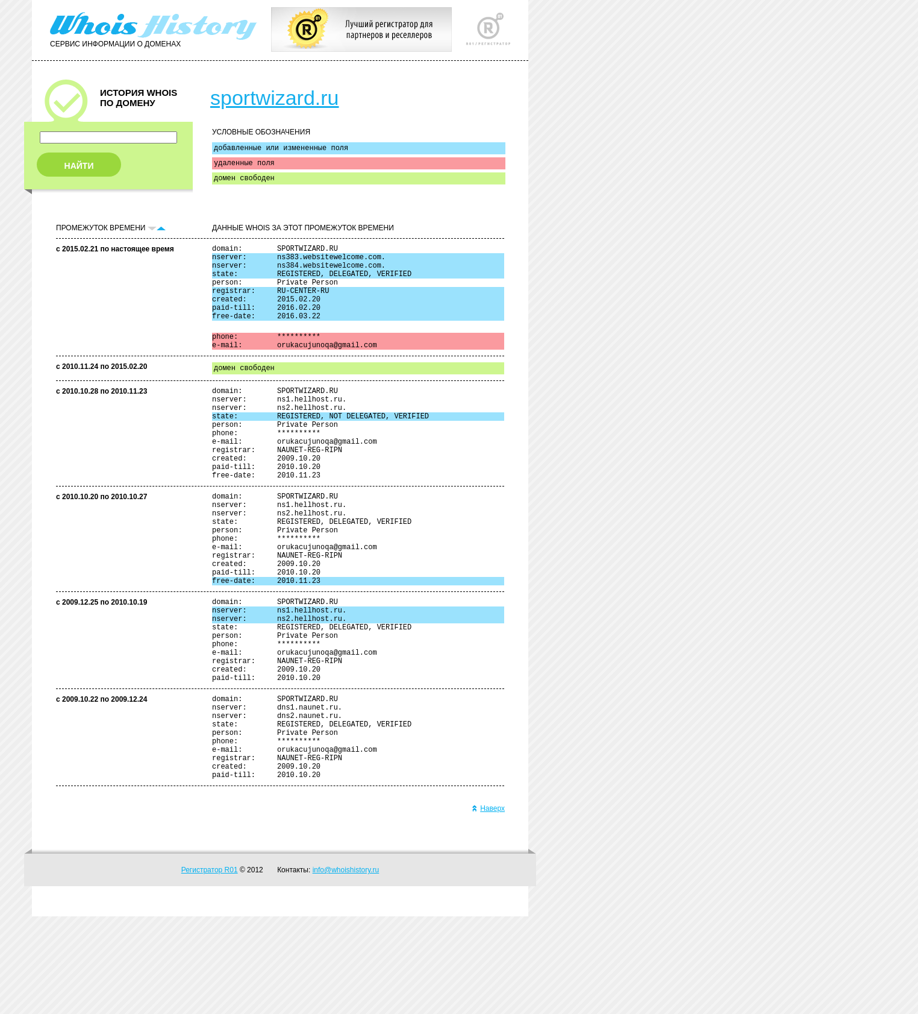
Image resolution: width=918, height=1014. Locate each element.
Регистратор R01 (209, 967)
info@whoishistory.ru (346, 967)
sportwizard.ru (274, 97)
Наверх (488, 906)
